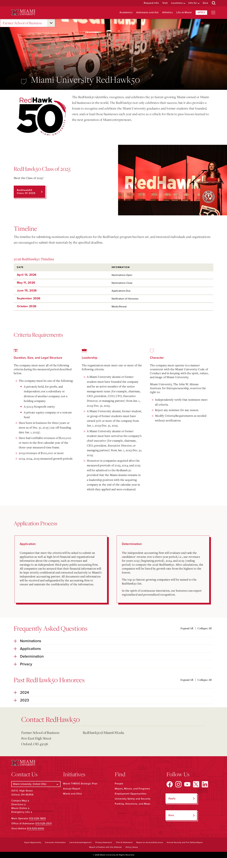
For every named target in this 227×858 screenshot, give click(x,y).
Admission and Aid (147, 12)
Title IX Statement (124, 842)
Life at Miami (184, 12)
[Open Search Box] (214, 3)
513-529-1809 (37, 818)
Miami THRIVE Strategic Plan (80, 783)
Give (205, 3)
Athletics (167, 12)
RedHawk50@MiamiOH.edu (103, 732)
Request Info (151, 3)
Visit (165, 3)
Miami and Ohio (72, 793)
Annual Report (71, 788)
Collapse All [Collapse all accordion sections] (205, 628)
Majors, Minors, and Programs (132, 788)
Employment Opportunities (130, 793)
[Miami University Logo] (23, 12)
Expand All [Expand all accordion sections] (186, 628)
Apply (201, 12)
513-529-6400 (35, 828)
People (119, 783)
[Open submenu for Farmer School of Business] (51, 23)
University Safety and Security (132, 798)
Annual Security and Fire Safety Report (185, 842)
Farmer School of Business (22, 23)
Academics (126, 12)
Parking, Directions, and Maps (132, 803)
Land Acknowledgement (80, 842)
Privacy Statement (103, 842)
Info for (192, 3)
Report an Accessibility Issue (149, 842)
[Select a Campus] (36, 784)
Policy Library (132, 847)
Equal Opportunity (32, 842)
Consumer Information (55, 842)
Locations (177, 3)
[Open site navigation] (213, 12)
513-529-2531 (43, 823)
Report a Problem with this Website (105, 847)
